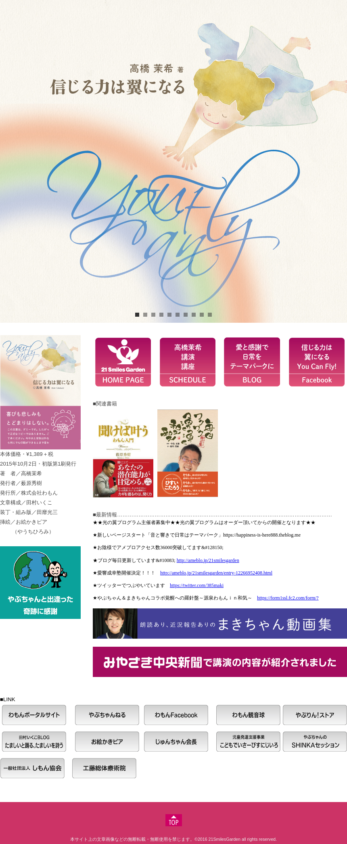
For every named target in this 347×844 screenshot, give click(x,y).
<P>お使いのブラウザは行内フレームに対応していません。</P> (218, 560)
